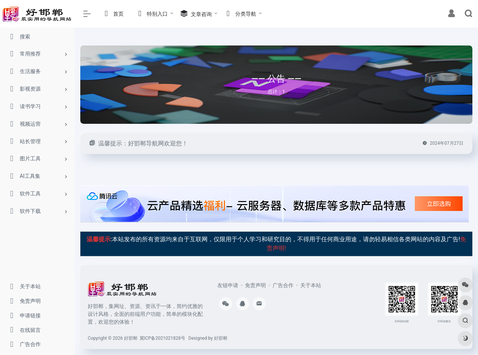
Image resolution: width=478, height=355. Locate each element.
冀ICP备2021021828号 (162, 338)
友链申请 (227, 285)
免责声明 (255, 285)
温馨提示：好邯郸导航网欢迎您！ (143, 143)
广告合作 (283, 285)
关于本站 (310, 285)
